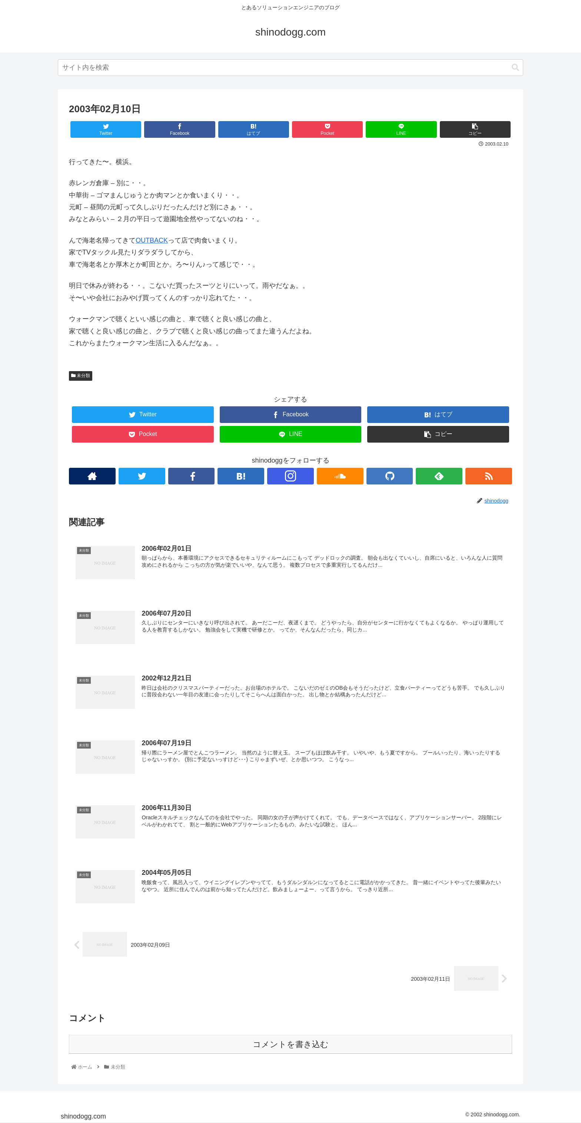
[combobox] (290, 67)
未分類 (80, 375)
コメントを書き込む (291, 1044)
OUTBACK (152, 240)
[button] (515, 67)
